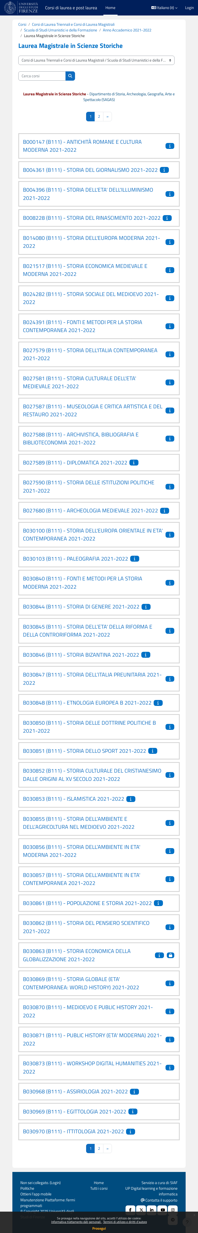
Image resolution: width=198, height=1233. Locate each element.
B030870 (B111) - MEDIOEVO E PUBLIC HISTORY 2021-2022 (88, 1011)
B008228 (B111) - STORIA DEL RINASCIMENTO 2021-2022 (92, 218)
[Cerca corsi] (42, 76)
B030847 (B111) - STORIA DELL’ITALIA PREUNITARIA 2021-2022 (92, 678)
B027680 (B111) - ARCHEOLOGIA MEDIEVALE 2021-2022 (90, 510)
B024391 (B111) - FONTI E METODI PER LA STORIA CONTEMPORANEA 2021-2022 (82, 326)
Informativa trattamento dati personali (76, 1221)
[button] (164, 8)
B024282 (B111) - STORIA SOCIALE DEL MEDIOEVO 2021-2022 (91, 298)
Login (189, 8)
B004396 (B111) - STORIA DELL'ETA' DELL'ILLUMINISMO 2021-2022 (88, 193)
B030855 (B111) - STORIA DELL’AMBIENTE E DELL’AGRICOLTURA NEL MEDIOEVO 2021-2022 (79, 823)
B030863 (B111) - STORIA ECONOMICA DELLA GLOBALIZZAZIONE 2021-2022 (77, 955)
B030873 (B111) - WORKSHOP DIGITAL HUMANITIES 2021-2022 (92, 1067)
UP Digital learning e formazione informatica (151, 1191)
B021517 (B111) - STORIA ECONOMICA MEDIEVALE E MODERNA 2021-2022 (85, 270)
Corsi (22, 24)
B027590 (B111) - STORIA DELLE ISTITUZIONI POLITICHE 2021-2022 (88, 486)
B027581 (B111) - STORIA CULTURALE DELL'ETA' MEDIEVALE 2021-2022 (79, 382)
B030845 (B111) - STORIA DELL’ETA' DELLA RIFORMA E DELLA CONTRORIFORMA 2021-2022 (87, 630)
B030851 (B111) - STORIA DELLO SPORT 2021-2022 (84, 751)
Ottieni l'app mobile (36, 1194)
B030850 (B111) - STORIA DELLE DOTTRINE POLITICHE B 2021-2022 (89, 727)
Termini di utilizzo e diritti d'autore (125, 1221)
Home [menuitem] (110, 8)
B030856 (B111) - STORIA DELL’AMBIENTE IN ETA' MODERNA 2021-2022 (81, 851)
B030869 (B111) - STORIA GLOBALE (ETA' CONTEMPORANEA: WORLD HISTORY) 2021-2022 (81, 983)
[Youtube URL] (162, 1210)
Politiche (27, 1188)
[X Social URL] (141, 1210)
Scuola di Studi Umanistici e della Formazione (60, 30)
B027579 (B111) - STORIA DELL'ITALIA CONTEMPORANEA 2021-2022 (90, 354)
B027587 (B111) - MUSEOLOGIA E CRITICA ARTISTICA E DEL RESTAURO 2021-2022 (92, 410)
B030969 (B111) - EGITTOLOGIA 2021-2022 (74, 1111)
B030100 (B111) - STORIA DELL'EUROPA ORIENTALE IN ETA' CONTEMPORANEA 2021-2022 (93, 534)
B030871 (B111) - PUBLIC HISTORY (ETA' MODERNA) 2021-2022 (92, 1039)
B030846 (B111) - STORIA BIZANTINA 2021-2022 (81, 655)
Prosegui (99, 1228)
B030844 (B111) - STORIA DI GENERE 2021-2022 (81, 606)
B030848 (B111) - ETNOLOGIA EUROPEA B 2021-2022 (87, 702)
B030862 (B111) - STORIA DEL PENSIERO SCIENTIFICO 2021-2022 (86, 927)
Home (99, 1183)
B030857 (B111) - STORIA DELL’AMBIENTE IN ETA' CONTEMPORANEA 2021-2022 (81, 879)
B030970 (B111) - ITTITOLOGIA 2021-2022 (73, 1131)
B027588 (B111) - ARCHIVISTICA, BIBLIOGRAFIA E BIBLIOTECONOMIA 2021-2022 (81, 438)
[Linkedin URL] (151, 1210)
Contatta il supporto (159, 1200)
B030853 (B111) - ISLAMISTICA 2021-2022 (73, 799)
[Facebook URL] (130, 1210)
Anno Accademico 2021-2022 (127, 30)
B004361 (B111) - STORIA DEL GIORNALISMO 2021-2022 (90, 170)
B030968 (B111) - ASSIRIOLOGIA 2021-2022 (75, 1091)
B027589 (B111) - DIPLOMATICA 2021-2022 (75, 462)
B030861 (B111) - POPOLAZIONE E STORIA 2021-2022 (87, 903)
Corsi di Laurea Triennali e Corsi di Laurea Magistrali (73, 24)
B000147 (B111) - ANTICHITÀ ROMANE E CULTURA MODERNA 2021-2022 (82, 146)
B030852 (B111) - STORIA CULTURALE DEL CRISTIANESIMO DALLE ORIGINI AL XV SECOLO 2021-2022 (92, 774)
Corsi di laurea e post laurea (71, 7)
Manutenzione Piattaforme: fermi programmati (47, 1203)
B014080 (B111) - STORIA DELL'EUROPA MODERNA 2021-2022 (91, 242)
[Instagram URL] (173, 1210)
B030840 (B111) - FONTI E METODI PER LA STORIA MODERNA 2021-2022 (82, 582)
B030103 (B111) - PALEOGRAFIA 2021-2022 (75, 558)
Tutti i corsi (99, 1188)
